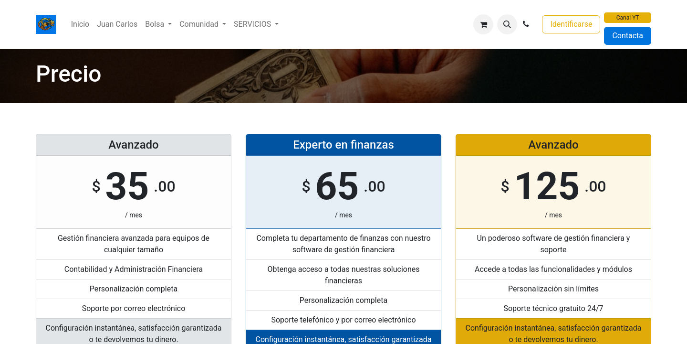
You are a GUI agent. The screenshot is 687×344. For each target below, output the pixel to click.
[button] (507, 24)
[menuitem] (80, 24)
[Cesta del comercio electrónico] (483, 24)
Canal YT (627, 17)
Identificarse (571, 24)
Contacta (627, 35)
